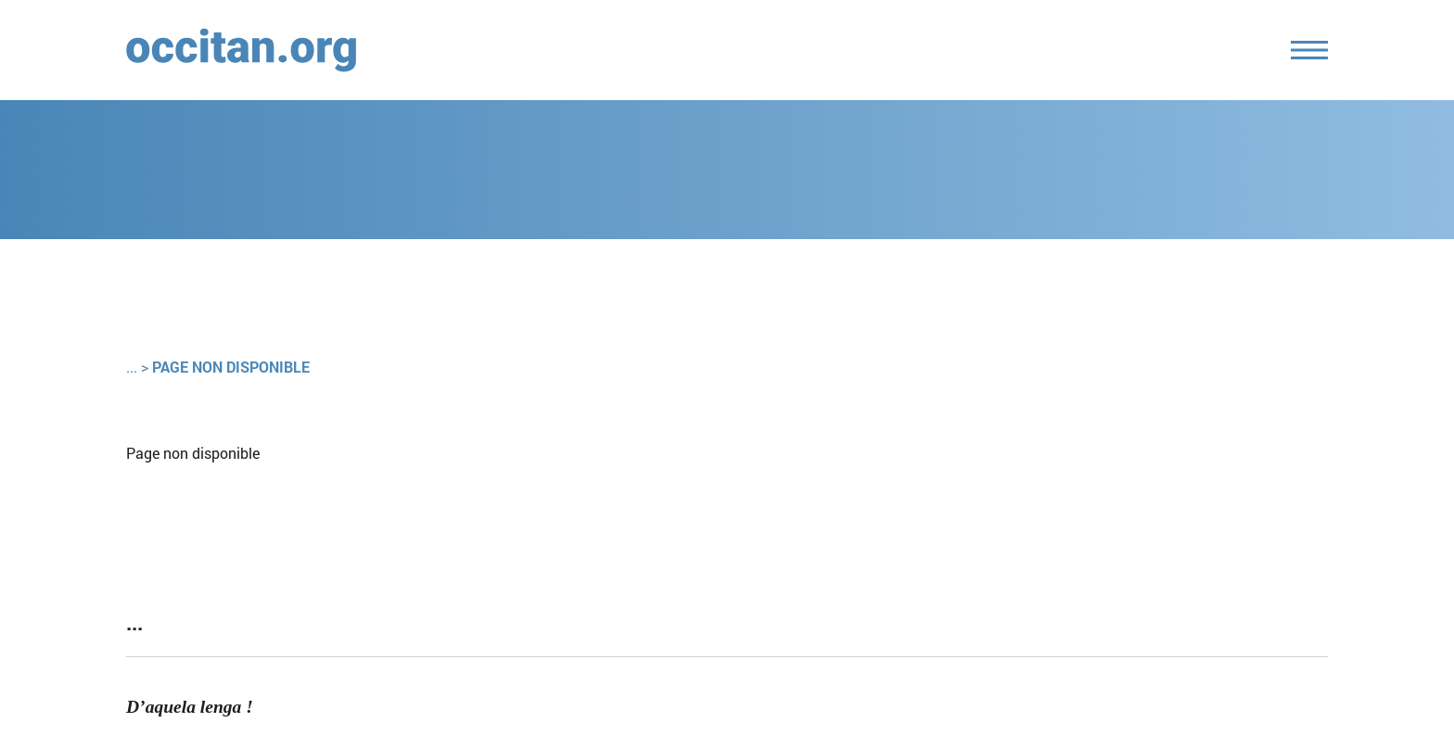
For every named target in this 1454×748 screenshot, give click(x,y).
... (131, 366)
